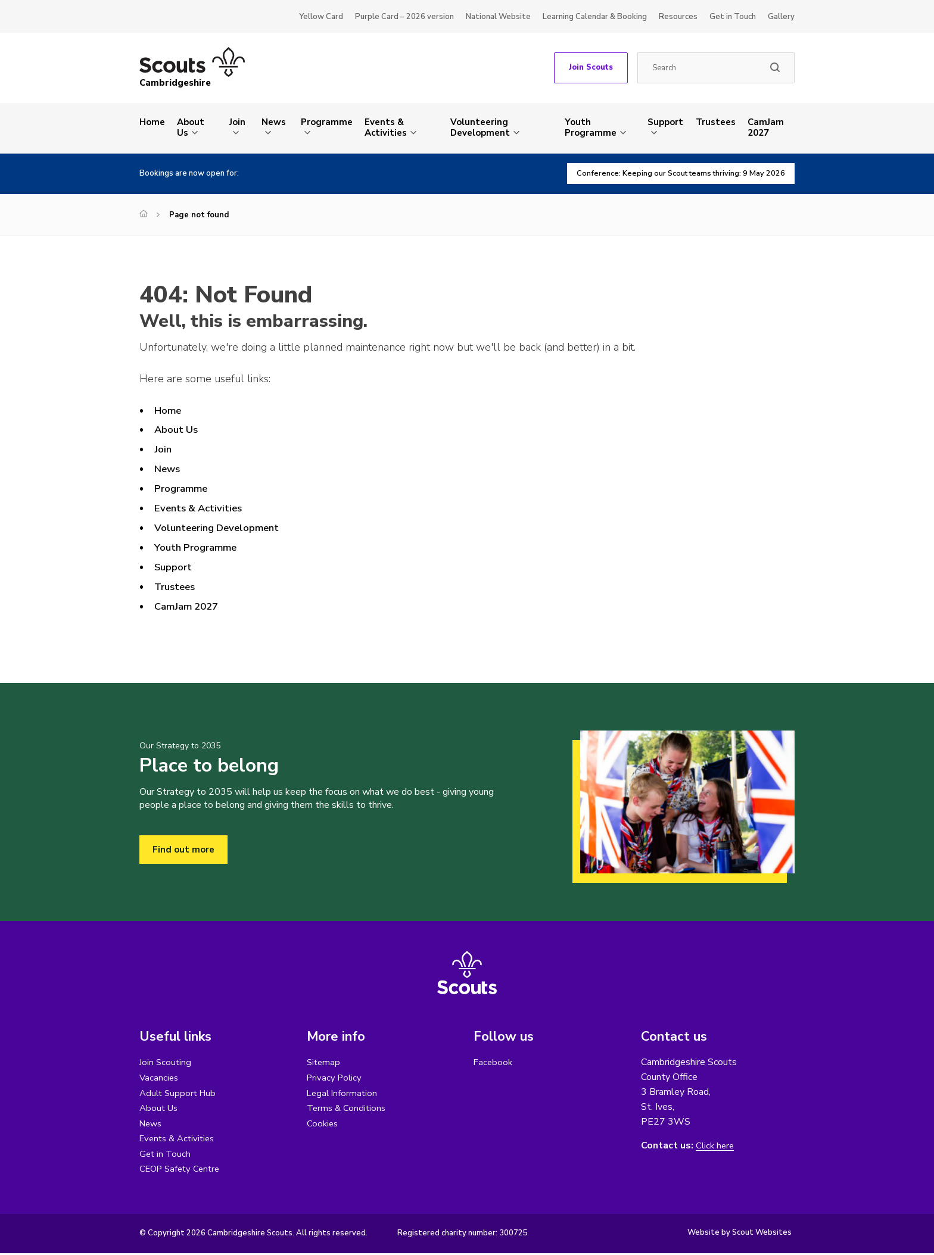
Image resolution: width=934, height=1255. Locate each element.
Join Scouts (591, 67)
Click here (716, 1146)
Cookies (323, 1124)
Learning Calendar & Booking (595, 16)
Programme (327, 122)
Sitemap (324, 1062)
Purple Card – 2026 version (404, 16)
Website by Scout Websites (739, 1234)
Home (152, 122)
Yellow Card (321, 16)
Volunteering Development (480, 127)
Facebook (494, 1062)
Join (237, 122)
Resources (678, 16)
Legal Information (343, 1093)
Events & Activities (386, 127)
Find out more (184, 849)
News (273, 122)
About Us (190, 127)
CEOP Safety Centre (182, 1170)
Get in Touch (732, 16)
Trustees (716, 122)
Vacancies (159, 1077)
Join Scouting (166, 1062)
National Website (498, 16)
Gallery (781, 16)
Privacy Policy (336, 1077)
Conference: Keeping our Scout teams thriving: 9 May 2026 (672, 173)
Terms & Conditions (348, 1108)
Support (665, 122)
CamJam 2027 (766, 127)
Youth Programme (591, 127)
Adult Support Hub (179, 1093)
